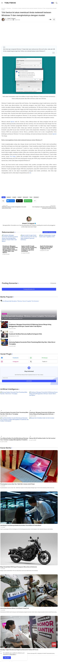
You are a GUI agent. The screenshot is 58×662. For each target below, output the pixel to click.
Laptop (19, 197)
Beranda (4, 8)
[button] (52, 3)
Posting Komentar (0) (29, 289)
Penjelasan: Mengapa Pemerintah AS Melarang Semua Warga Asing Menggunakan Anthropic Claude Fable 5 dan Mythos (10, 249)
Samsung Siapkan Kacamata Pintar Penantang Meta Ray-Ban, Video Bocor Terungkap (32, 343)
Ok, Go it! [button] (7, 657)
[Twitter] (19, 200)
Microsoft (25, 197)
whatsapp (45, 358)
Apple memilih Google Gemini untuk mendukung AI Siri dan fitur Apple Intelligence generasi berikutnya (28, 248)
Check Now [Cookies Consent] (12, 654)
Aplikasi (9, 197)
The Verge (13, 156)
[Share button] (34, 200)
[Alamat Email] (29, 378)
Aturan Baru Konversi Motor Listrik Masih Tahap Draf (14, 608)
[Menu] (2, 2)
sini (30, 173)
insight (14, 197)
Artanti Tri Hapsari (28, 223)
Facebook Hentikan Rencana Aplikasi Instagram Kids (25, 334)
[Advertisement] (29, 33)
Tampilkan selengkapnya (49, 232)
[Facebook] (10, 200)
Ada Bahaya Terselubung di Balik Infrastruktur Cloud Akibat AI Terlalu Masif (20, 525)
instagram (15, 361)
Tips (31, 197)
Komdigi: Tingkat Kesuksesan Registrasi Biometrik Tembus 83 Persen (19, 649)
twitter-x (44, 361)
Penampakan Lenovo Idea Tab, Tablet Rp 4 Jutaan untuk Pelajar (17, 484)
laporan (12, 121)
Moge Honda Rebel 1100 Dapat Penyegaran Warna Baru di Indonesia (18, 567)
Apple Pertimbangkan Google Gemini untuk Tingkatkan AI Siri (46, 247)
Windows (9, 8)
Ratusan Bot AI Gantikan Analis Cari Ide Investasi (42, 438)
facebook (15, 358)
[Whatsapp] (28, 200)
